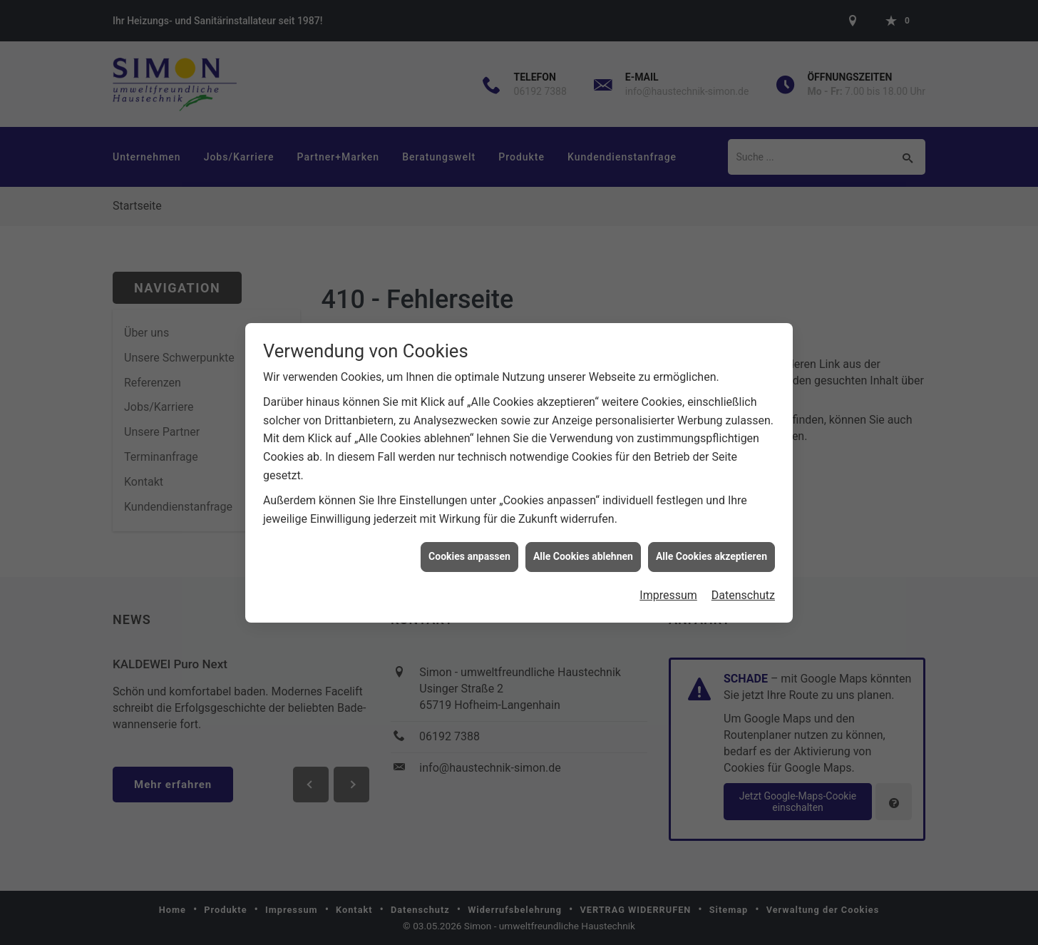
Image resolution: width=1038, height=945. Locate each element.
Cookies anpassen (469, 550)
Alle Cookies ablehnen (583, 550)
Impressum (668, 589)
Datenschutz (743, 589)
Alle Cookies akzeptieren (711, 550)
